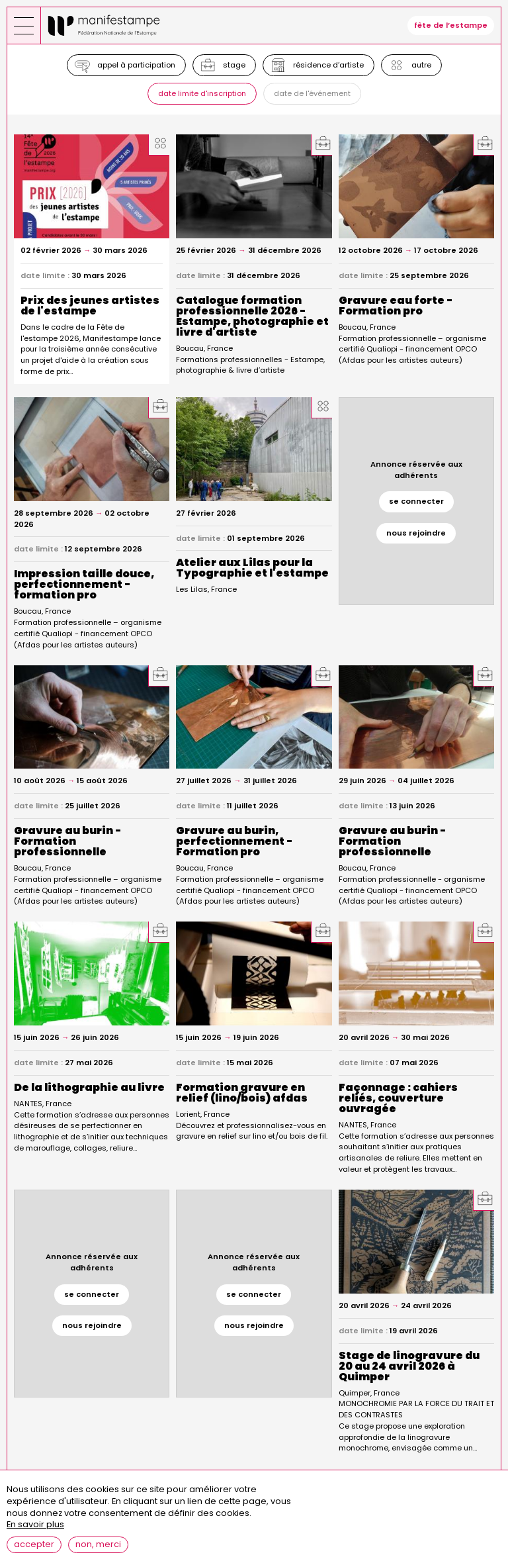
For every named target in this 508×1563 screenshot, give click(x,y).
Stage (234, 65)
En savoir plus (35, 1525)
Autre (421, 65)
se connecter (416, 501)
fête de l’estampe (450, 25)
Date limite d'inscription (202, 93)
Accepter (34, 1544)
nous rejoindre (416, 533)
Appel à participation (136, 65)
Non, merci (98, 1544)
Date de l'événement (312, 93)
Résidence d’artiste (328, 65)
